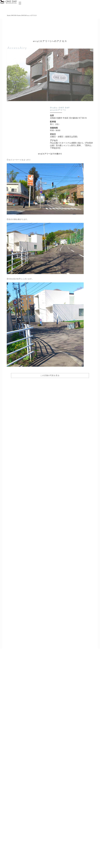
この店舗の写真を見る (50, 375)
